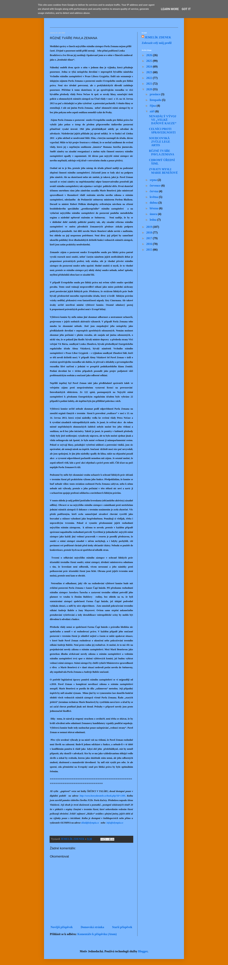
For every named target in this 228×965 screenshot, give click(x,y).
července (155, 185)
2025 (149, 60)
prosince (155, 94)
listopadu (156, 100)
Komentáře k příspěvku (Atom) (97, 934)
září (152, 111)
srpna (154, 179)
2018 (149, 232)
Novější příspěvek (62, 927)
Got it (186, 9)
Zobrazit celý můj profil (157, 42)
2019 (149, 226)
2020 (149, 89)
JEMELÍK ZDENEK (158, 37)
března (154, 208)
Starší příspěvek (122, 927)
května (154, 197)
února (154, 214)
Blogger (143, 951)
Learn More (170, 9)
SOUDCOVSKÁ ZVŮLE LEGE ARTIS (159, 142)
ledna (153, 219)
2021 (149, 83)
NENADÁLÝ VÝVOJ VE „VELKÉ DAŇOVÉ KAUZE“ (162, 120)
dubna (154, 202)
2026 (149, 55)
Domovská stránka (92, 927)
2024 (149, 66)
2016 (149, 243)
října (153, 105)
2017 (149, 238)
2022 (149, 77)
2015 (149, 249)
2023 (149, 72)
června (154, 191)
